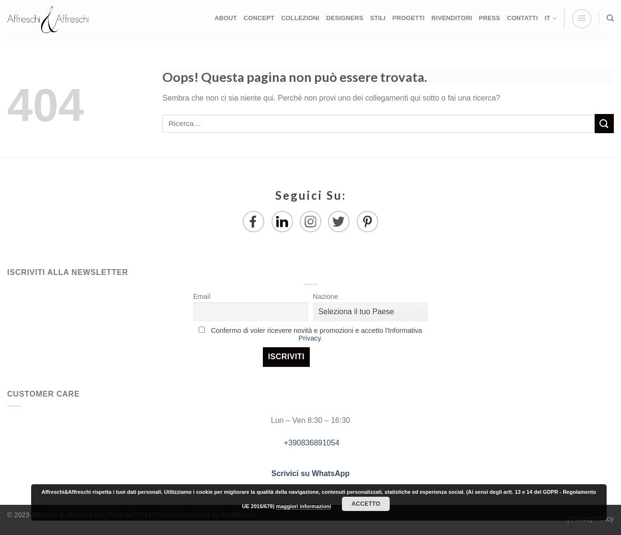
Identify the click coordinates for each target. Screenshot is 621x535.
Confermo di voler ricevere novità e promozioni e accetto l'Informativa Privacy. (316, 334)
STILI (378, 18)
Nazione (326, 296)
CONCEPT (259, 18)
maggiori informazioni (303, 506)
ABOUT (226, 18)
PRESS (489, 18)
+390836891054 (310, 443)
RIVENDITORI (451, 18)
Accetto (365, 504)
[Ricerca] (610, 18)
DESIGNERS (344, 18)
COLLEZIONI (300, 18)
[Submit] (604, 123)
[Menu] (581, 18)
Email (202, 296)
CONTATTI (522, 18)
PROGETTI (408, 18)
